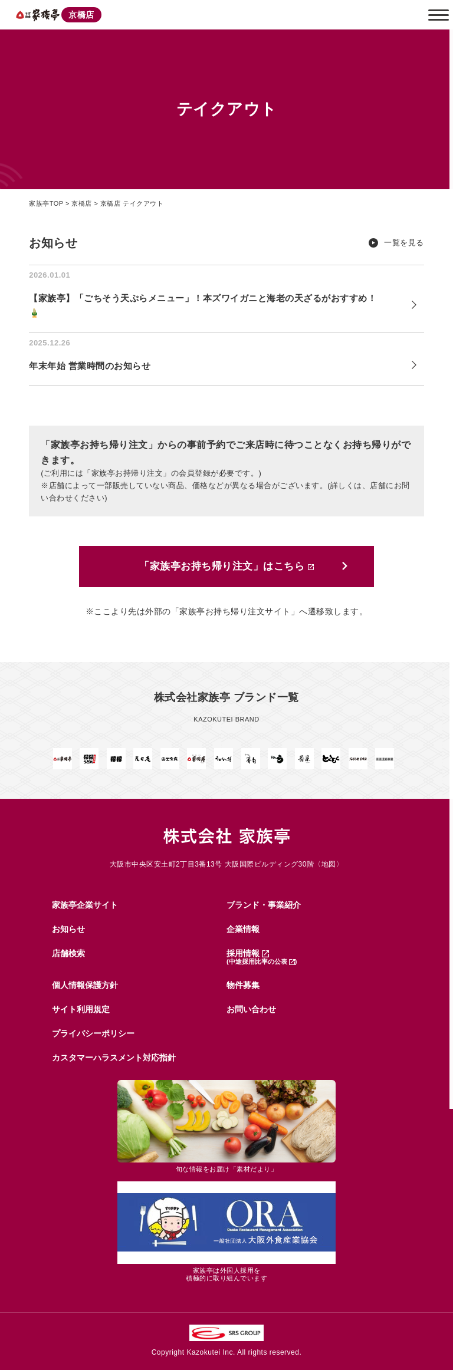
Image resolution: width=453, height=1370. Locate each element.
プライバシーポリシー (93, 1033)
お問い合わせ (251, 1009)
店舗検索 (68, 953)
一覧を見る (404, 243)
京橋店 (81, 203)
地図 (328, 864)
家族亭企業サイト (85, 905)
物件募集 (243, 985)
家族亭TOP (46, 203)
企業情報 (243, 929)
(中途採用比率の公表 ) (261, 961)
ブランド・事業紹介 (263, 905)
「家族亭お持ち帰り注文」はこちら (226, 566)
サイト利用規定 (81, 1009)
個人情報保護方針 (85, 985)
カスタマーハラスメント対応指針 (114, 1057)
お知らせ (68, 929)
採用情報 (247, 953)
